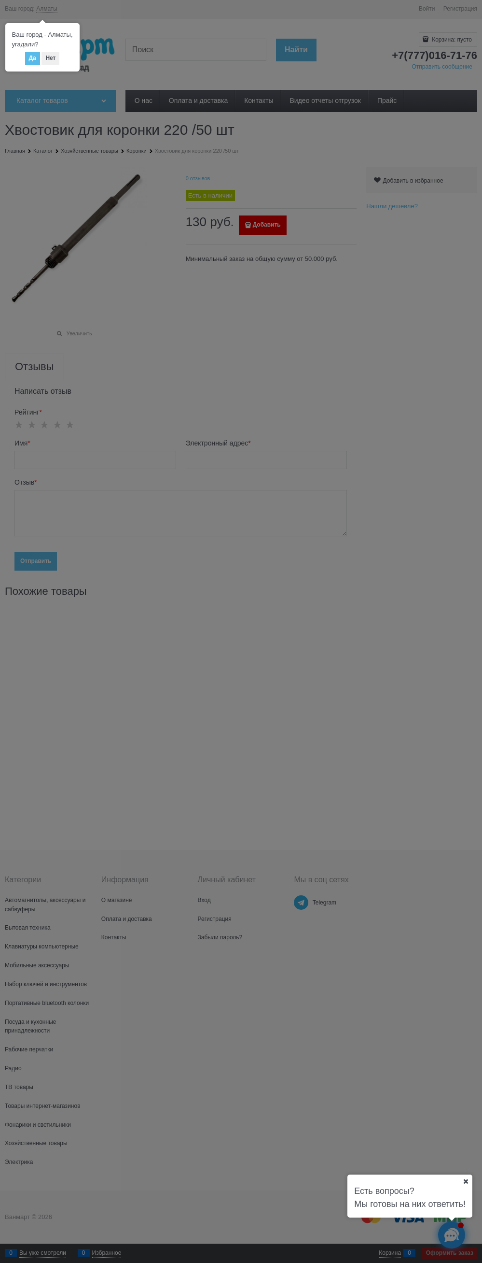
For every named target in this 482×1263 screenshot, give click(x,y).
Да (32, 58)
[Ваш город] (465, 1181)
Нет (50, 58)
